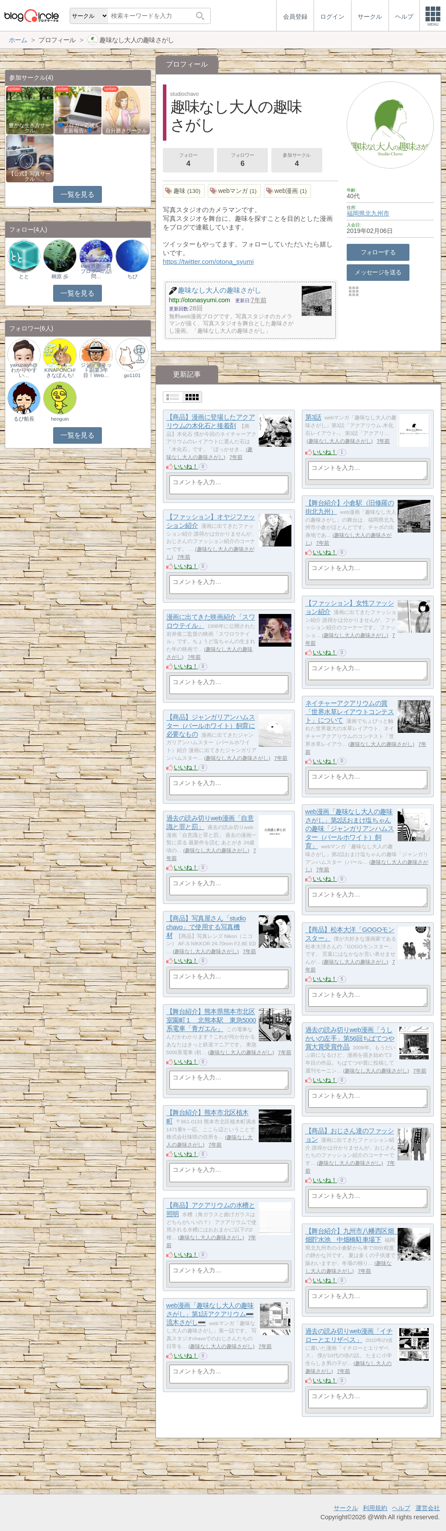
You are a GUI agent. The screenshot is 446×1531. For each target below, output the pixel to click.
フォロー (188, 160)
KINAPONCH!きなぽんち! (60, 373)
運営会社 (428, 1507)
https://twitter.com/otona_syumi (208, 261)
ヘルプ (401, 1507)
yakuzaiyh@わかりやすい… (23, 370)
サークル (346, 1507)
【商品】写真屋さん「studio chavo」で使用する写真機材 (206, 927)
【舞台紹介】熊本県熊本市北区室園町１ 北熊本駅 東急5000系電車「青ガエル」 (211, 1020)
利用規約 (375, 1507)
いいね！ (186, 466)
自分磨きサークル (126, 130)
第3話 (313, 417)
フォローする (378, 252)
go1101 (132, 375)
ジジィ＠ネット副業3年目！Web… (96, 370)
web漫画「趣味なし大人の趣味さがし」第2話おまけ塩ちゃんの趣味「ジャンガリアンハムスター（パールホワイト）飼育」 (349, 829)
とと (24, 276)
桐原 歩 (59, 276)
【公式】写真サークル (30, 176)
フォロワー (243, 160)
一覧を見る (77, 194)
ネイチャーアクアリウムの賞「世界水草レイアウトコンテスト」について (349, 712)
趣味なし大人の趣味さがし (339, 441)
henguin (60, 419)
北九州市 (377, 213)
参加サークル (297, 160)
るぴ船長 (24, 419)
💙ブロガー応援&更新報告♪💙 (77, 128)
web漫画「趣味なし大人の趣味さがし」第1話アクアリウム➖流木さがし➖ (210, 1314)
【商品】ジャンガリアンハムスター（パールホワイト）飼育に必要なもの (210, 726)
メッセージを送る (378, 272)
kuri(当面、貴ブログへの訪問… (96, 271)
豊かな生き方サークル (30, 128)
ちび (132, 276)
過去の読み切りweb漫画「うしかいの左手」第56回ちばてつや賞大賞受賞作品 (350, 1038)
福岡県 (356, 213)
